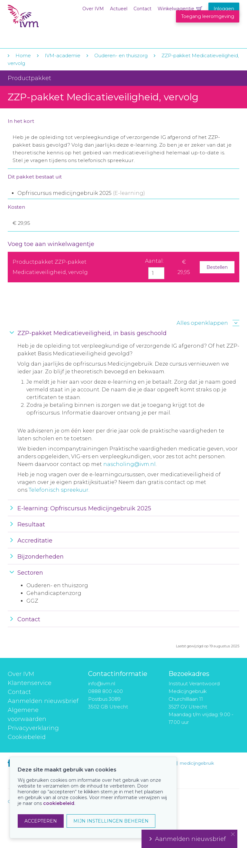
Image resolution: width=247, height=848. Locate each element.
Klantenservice (29, 683)
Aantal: (154, 261)
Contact (142, 9)
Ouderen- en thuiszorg (121, 55)
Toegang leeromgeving (207, 16)
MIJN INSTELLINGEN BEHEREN (111, 821)
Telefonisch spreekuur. (59, 490)
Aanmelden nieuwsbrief (43, 701)
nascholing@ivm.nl (129, 464)
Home (23, 55)
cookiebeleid (58, 803)
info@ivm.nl (101, 683)
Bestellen (217, 267)
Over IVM (93, 9)
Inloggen (224, 9)
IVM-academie (62, 55)
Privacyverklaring (33, 728)
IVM (47, 19)
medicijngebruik (197, 763)
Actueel (118, 9)
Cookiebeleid (27, 737)
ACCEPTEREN (40, 821)
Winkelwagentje (176, 9)
